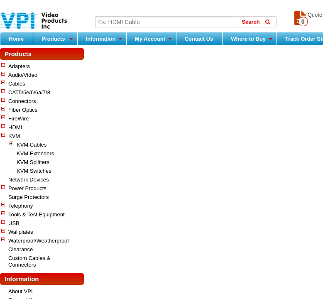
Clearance (20, 249)
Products (57, 38)
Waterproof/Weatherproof (38, 241)
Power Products (27, 188)
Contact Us (199, 39)
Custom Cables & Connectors (29, 261)
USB (14, 223)
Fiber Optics (22, 110)
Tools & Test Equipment (36, 214)
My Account (153, 38)
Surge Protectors (28, 197)
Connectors (22, 101)
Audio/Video (22, 75)
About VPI (20, 291)
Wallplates (20, 232)
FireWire (18, 118)
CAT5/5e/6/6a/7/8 (29, 92)
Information (104, 38)
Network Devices (28, 179)
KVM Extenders (35, 153)
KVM (14, 136)
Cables (16, 84)
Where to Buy (251, 38)
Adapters (19, 66)
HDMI (15, 127)
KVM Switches (34, 171)
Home (16, 39)
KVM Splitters (33, 162)
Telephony (20, 206)
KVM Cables (31, 145)
